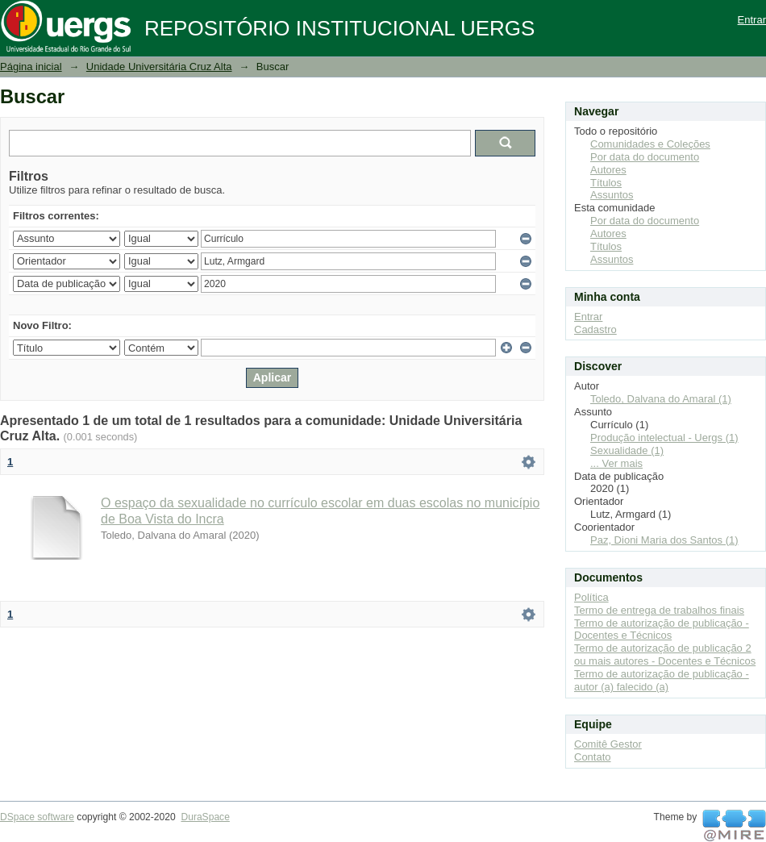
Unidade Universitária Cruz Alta (159, 66)
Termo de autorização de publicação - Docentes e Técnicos (661, 629)
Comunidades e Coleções (650, 144)
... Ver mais (616, 463)
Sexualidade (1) (627, 450)
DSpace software (37, 817)
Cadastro (595, 329)
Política (591, 597)
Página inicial (31, 66)
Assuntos (611, 195)
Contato (592, 757)
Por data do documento (644, 157)
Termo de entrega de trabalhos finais (659, 610)
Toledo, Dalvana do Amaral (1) (660, 399)
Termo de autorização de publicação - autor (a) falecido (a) (661, 680)
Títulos (606, 183)
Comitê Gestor (608, 744)
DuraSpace (205, 817)
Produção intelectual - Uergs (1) (664, 437)
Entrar (752, 20)
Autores (608, 170)
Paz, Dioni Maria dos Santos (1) (664, 540)
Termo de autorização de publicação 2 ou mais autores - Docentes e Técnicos (665, 654)
